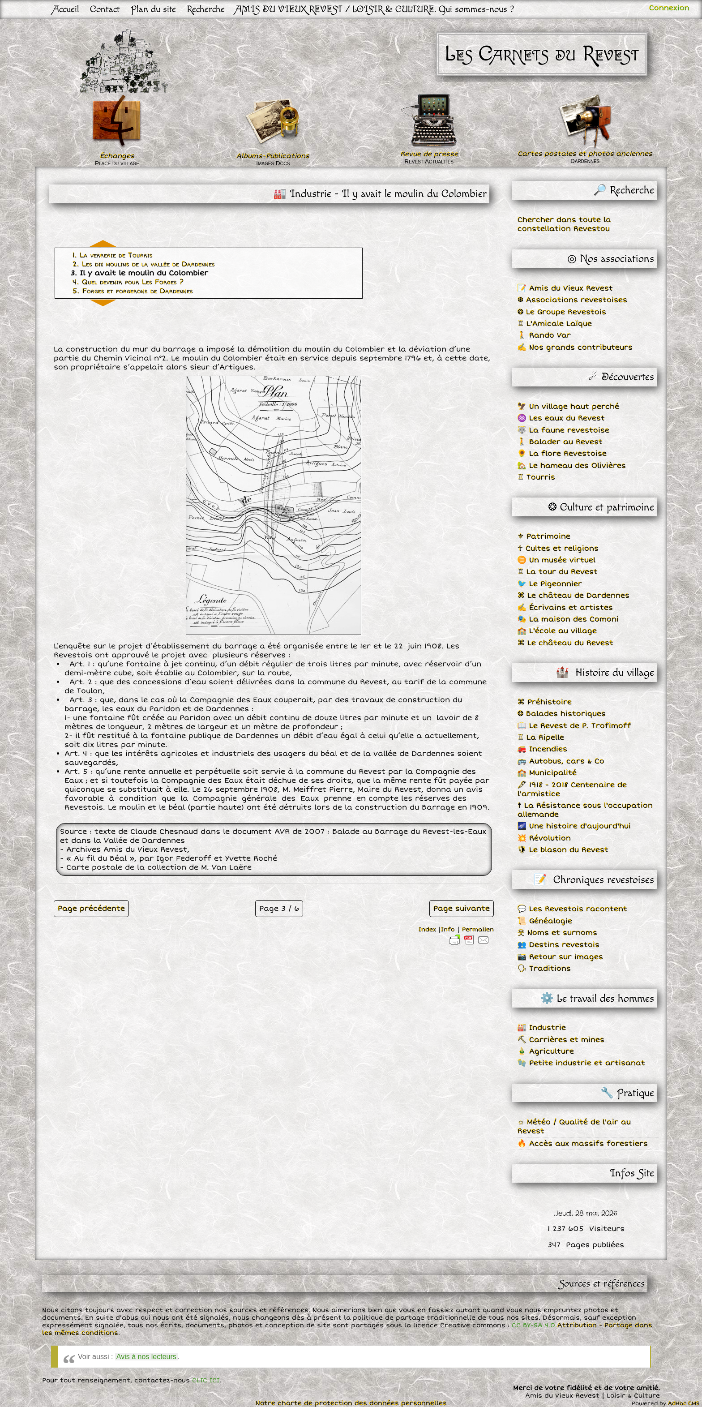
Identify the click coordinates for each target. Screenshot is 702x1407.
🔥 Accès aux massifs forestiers (583, 1143)
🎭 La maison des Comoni (568, 619)
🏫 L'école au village (557, 630)
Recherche (206, 9)
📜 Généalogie (545, 921)
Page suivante (461, 908)
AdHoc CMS (684, 1403)
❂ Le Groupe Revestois (562, 312)
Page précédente (91, 908)
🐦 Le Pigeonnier (550, 583)
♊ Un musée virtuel (556, 560)
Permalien (478, 929)
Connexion (669, 8)
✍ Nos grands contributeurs (575, 347)
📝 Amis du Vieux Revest (565, 288)
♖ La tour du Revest (558, 571)
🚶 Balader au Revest (560, 442)
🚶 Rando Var (544, 335)
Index (427, 929)
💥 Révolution (544, 838)
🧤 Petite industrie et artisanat (581, 1063)
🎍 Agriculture (546, 1051)
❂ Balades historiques (562, 713)
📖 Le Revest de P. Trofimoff (574, 725)
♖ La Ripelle (541, 737)
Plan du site (153, 9)
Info (448, 929)
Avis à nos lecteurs (146, 1356)
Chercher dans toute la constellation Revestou (564, 224)
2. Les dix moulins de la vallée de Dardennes (144, 264)
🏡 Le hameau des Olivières (572, 465)
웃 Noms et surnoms (557, 932)
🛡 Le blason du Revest (563, 849)
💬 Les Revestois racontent (572, 909)
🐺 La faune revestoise (563, 430)
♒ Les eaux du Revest (561, 418)
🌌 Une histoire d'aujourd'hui (574, 826)
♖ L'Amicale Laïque (555, 323)
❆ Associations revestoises (572, 300)
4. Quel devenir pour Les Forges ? (128, 282)
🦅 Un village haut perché (568, 406)
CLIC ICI (205, 1380)
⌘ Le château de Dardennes (573, 595)
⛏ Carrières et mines (561, 1039)
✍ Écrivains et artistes (565, 607)
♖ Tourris (536, 477)
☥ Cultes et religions (558, 548)
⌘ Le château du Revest (565, 643)
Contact (105, 9)
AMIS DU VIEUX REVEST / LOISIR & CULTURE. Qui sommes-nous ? (374, 9)
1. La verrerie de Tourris (113, 255)
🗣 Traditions (544, 968)
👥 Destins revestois (558, 944)
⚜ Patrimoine (544, 536)
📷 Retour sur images (560, 956)
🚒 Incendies (542, 749)
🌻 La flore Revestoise (562, 453)
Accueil (66, 9)
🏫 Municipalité (547, 772)
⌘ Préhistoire (545, 702)
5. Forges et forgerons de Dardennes (133, 291)
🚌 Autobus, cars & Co (561, 761)
